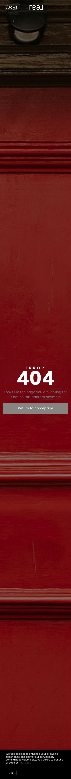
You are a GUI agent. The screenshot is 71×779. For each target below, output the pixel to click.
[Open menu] (66, 7)
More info (25, 762)
